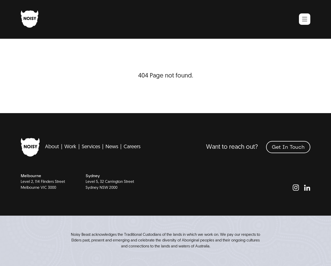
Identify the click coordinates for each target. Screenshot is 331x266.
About (52, 147)
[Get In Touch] (288, 147)
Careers (132, 147)
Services (91, 147)
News (112, 147)
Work (70, 147)
